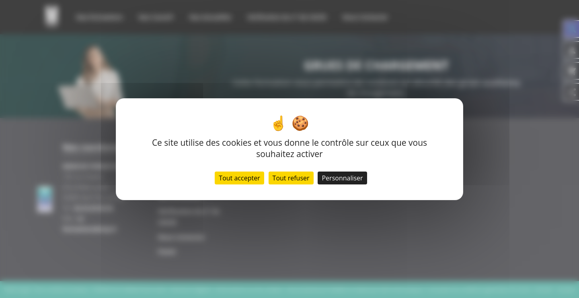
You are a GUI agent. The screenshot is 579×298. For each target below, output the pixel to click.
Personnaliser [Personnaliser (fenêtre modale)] (342, 178)
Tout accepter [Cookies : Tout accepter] (239, 178)
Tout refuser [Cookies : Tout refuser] (291, 178)
